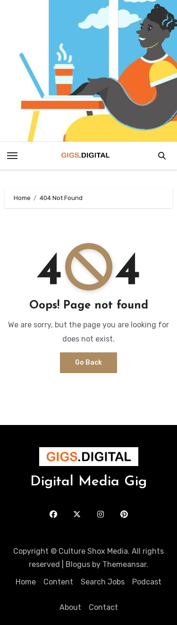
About (70, 607)
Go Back (88, 362)
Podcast (146, 581)
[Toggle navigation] (12, 155)
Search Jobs (103, 581)
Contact (103, 607)
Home (26, 581)
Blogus (78, 564)
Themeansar (124, 564)
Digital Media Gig (88, 482)
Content (58, 581)
